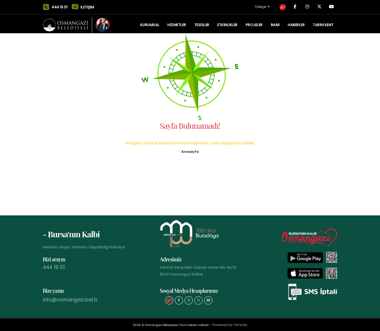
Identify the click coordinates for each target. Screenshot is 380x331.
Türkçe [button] (253, 6)
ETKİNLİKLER (227, 22)
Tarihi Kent (323, 22)
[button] (190, 151)
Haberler (296, 22)
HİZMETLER (176, 22)
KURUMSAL (149, 22)
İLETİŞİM (87, 5)
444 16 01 (59, 5)
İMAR (275, 22)
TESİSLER (201, 22)
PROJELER (254, 22)
